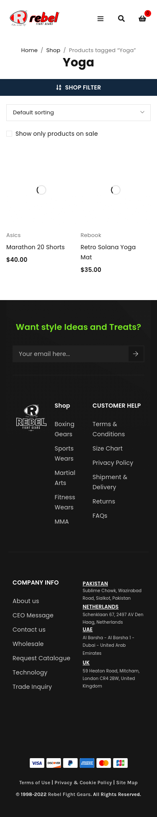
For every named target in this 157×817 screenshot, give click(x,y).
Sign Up (136, 354)
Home (29, 50)
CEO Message (33, 615)
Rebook (91, 235)
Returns (104, 501)
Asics (13, 235)
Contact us (29, 629)
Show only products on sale (56, 133)
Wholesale (28, 644)
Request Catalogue (41, 658)
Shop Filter (83, 87)
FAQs (100, 515)
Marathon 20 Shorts (35, 247)
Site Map (127, 782)
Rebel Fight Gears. (70, 794)
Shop (53, 50)
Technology (30, 672)
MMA (62, 521)
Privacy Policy (113, 463)
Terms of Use (34, 782)
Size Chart (108, 448)
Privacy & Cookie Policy (83, 782)
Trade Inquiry (32, 687)
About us (26, 601)
